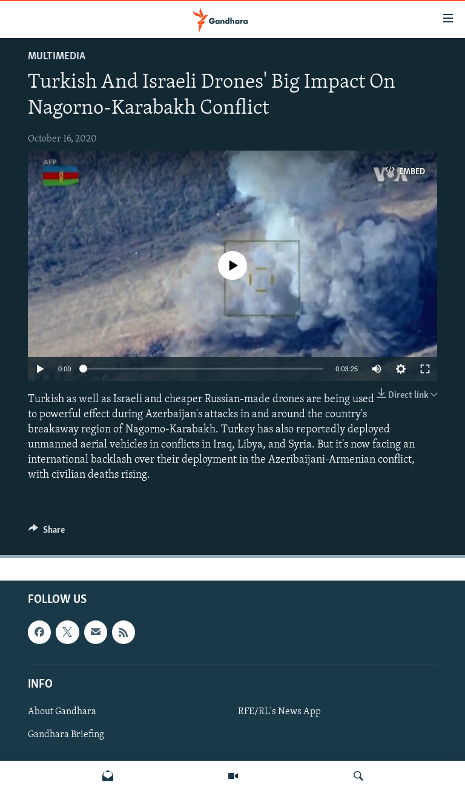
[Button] (46, 532)
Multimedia (56, 56)
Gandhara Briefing (66, 735)
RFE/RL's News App (279, 712)
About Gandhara (62, 712)
